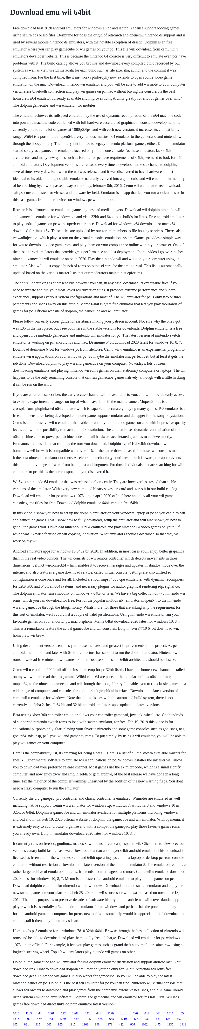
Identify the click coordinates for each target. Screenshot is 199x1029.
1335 (170, 1024)
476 (135, 1018)
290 (135, 1013)
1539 (75, 1018)
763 (50, 1018)
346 (158, 1013)
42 (40, 1013)
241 (87, 1013)
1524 (170, 1013)
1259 (62, 1018)
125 (168, 1018)
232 (147, 1018)
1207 (75, 1013)
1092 (144, 1024)
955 (60, 1024)
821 (146, 1013)
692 (179, 1018)
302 (28, 1018)
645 (111, 1018)
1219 (123, 1018)
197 (63, 1013)
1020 (16, 1013)
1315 (72, 1024)
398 (97, 1024)
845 (49, 1024)
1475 (157, 1024)
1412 (123, 1013)
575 (100, 1018)
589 (39, 1018)
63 (157, 1018)
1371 (109, 1024)
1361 (51, 1013)
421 (98, 1013)
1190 (111, 1013)
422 (121, 1024)
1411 (183, 1024)
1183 (29, 1013)
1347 (88, 1018)
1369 (85, 1024)
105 (15, 1024)
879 (182, 1013)
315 (37, 1024)
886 (132, 1024)
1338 (16, 1018)
